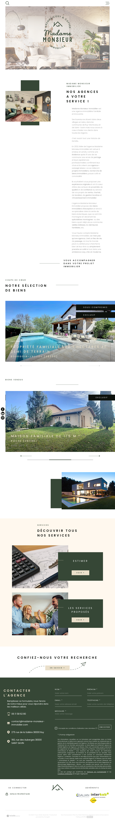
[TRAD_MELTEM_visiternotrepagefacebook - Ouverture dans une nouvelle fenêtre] (2, 409)
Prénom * (92, 689)
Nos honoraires (66, 815)
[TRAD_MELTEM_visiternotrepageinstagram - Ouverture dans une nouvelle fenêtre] (2, 418)
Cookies (90, 817)
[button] (98, 455)
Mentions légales (88, 815)
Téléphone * (93, 700)
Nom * (58, 689)
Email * (59, 700)
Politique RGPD (81, 817)
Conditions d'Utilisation (65, 774)
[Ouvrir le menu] (108, 3)
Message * (60, 711)
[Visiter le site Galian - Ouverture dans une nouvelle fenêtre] (82, 795)
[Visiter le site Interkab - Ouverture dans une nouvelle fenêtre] (100, 795)
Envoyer (105, 727)
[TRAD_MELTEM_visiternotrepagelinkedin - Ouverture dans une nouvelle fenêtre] (2, 413)
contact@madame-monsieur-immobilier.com (27, 723)
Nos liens (104, 815)
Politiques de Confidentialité (96, 772)
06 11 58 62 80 (18, 713)
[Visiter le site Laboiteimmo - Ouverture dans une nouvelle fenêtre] (13, 816)
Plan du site (77, 815)
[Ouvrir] (7, 3)
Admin (97, 815)
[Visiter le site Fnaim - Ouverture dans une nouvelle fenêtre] (93, 800)
